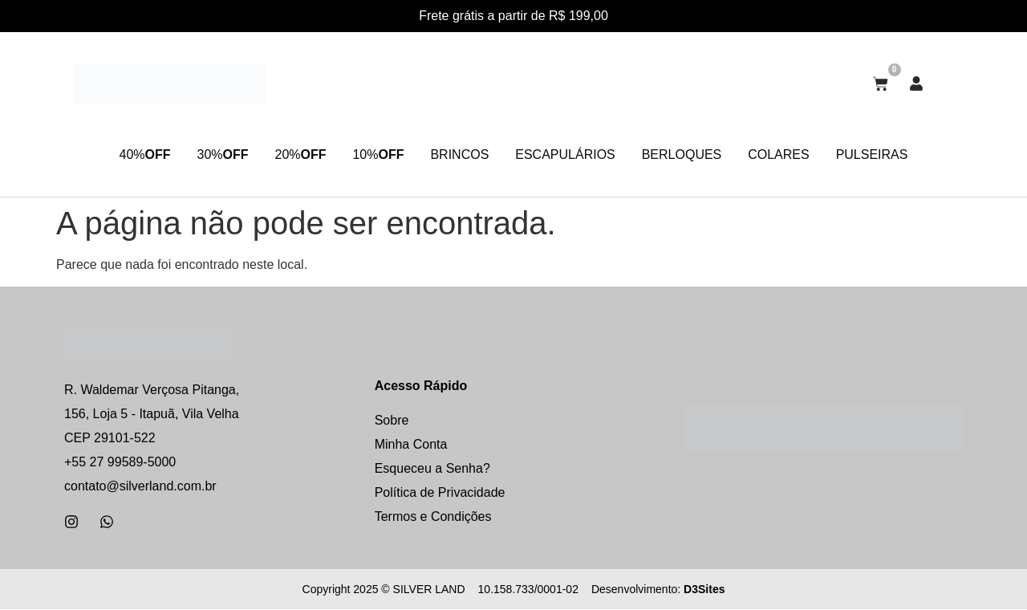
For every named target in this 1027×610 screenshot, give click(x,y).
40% (122, 155)
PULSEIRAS (895, 154)
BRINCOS (459, 154)
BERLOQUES (693, 154)
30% (205, 155)
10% (372, 155)
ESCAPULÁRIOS (570, 154)
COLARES (795, 154)
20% (289, 155)
